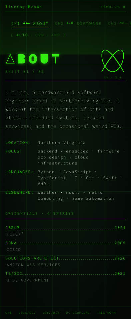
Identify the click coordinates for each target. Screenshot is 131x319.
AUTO (22, 35)
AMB (55, 35)
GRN (39, 35)
